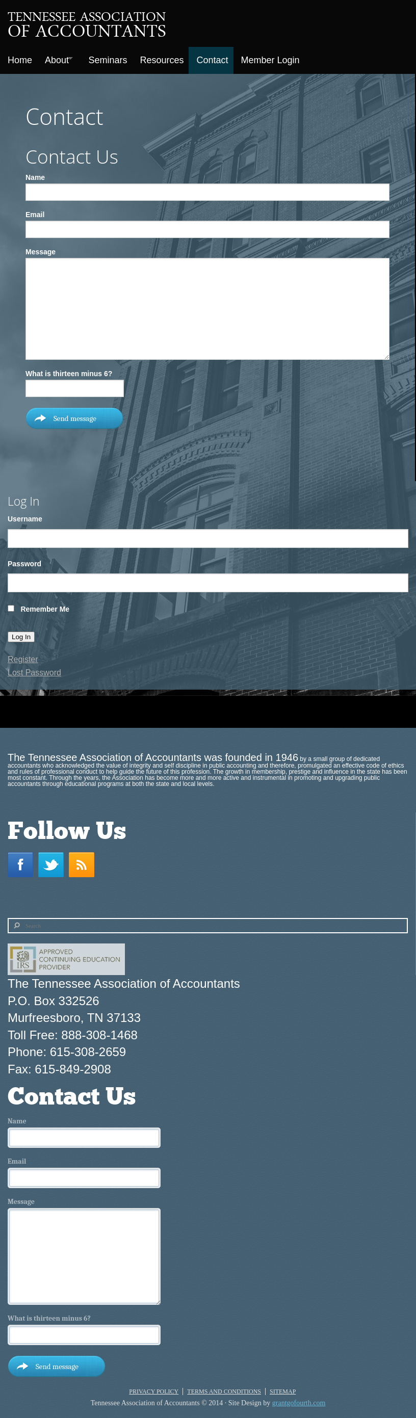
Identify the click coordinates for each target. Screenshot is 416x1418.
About (59, 58)
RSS (84, 860)
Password (24, 560)
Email (34, 210)
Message (40, 247)
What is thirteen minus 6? (68, 369)
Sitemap (283, 1387)
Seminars (116, 58)
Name (35, 173)
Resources (173, 58)
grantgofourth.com (299, 1399)
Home (20, 58)
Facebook (23, 860)
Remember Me (44, 605)
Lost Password (34, 668)
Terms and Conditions (224, 1387)
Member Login (286, 58)
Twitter (53, 860)
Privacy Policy (153, 1387)
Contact (226, 58)
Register (23, 655)
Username (25, 515)
